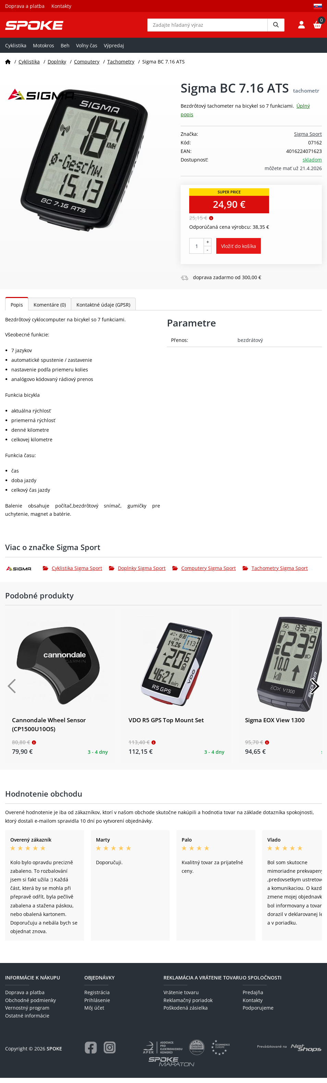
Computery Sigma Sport (204, 573)
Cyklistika (15, 50)
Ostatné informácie (27, 1020)
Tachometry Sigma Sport (275, 573)
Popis (17, 310)
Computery (86, 66)
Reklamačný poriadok (188, 1005)
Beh (65, 50)
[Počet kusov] (196, 251)
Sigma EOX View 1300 (275, 725)
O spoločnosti (262, 982)
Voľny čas (86, 50)
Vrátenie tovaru (181, 997)
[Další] (315, 691)
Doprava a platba (25, 6)
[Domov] (8, 66)
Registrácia (97, 997)
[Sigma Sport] (24, 573)
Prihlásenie (97, 1005)
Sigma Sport (308, 138)
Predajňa (253, 997)
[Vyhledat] (275, 27)
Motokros (43, 50)
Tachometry (120, 66)
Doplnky (57, 66)
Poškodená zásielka (186, 1013)
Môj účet (94, 1013)
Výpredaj (114, 50)
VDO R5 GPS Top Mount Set (166, 725)
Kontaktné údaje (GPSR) (103, 310)
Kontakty (61, 6)
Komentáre (50, 310)
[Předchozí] (12, 691)
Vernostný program (27, 1013)
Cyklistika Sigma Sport (72, 573)
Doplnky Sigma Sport (137, 573)
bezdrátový (250, 345)
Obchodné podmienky (30, 1005)
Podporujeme (258, 1013)
